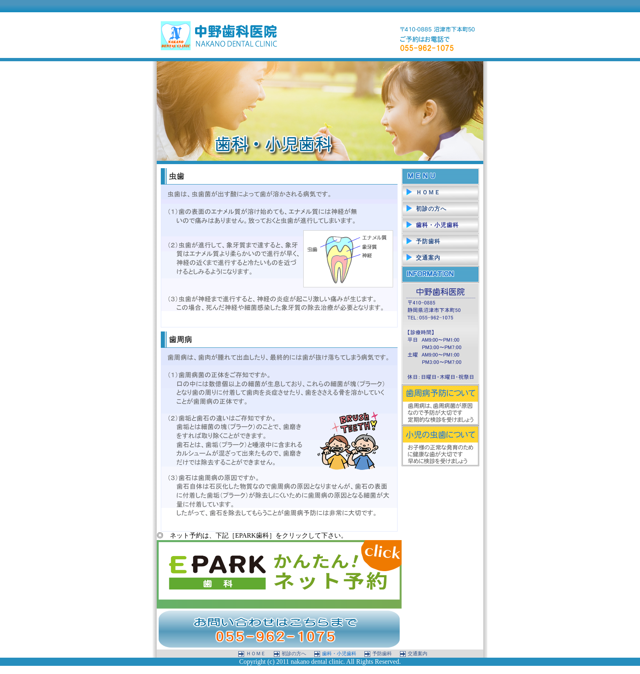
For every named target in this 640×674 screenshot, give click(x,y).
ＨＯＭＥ (428, 192)
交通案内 (428, 258)
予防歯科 (428, 241)
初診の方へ (431, 209)
